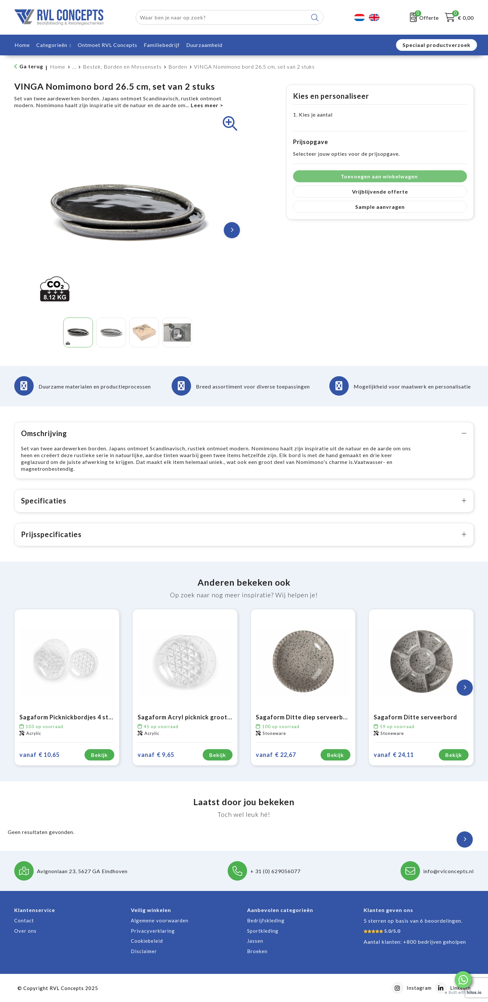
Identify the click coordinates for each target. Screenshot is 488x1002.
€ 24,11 (394, 755)
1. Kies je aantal (313, 114)
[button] (463, 979)
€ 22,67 (276, 755)
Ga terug (31, 66)
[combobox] (222, 17)
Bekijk (99, 755)
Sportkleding (262, 931)
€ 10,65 (39, 755)
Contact (24, 920)
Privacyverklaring (153, 931)
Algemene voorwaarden (159, 920)
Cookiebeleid (147, 941)
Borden (177, 66)
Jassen (255, 941)
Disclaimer (144, 951)
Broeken (257, 951)
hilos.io (474, 992)
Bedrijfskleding (266, 920)
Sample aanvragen (380, 207)
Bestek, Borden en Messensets (122, 66)
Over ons (25, 931)
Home (57, 66)
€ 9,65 (156, 755)
